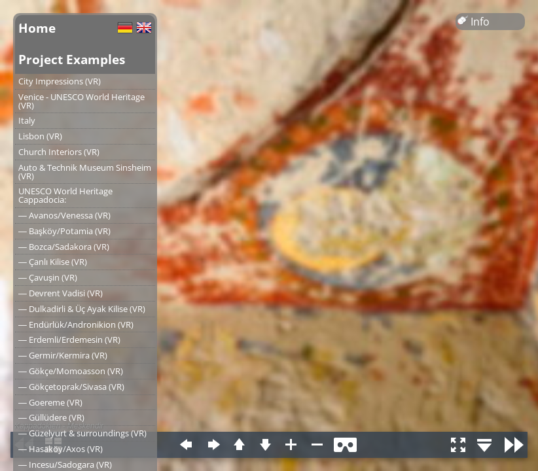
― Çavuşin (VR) (47, 277)
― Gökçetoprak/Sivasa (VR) (71, 386)
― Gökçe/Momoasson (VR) (70, 371)
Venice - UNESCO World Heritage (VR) (81, 101)
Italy (26, 120)
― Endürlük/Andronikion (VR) (76, 324)
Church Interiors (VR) (58, 152)
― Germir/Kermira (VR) (62, 355)
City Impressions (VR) (59, 81)
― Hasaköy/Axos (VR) (60, 449)
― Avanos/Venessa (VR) (64, 215)
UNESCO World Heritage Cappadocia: (65, 195)
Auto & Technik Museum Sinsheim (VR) (84, 172)
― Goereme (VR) (50, 402)
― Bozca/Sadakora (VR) (63, 247)
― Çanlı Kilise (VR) (52, 262)
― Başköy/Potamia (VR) (64, 231)
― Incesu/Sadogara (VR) (65, 464)
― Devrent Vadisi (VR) (60, 293)
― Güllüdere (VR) (51, 417)
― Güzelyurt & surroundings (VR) (82, 433)
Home (37, 28)
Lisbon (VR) (40, 136)
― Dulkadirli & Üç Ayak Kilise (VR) (81, 309)
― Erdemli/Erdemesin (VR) (69, 339)
